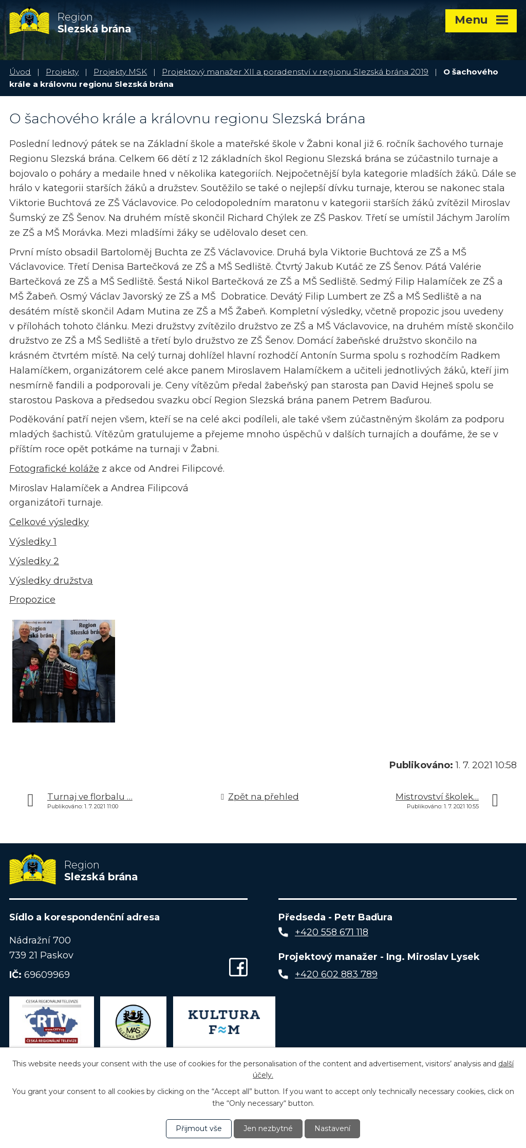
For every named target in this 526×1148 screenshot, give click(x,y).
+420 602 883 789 (336, 974)
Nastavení (332, 1128)
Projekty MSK (120, 72)
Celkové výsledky (49, 522)
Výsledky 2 (34, 561)
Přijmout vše (199, 1128)
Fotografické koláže (54, 468)
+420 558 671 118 (331, 932)
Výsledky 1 (33, 541)
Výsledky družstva (51, 580)
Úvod (20, 72)
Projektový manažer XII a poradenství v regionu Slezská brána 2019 (295, 72)
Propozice (32, 599)
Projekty (62, 72)
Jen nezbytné (268, 1128)
